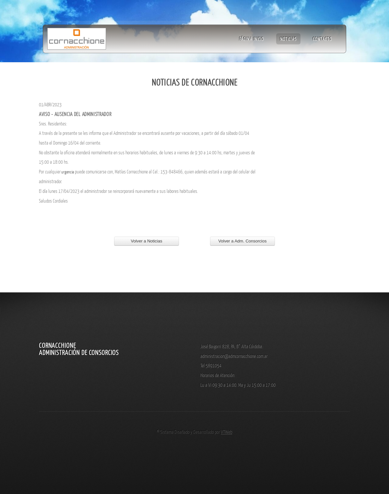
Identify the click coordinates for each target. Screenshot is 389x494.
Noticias (288, 39)
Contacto (322, 39)
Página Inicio (251, 39)
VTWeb (226, 432)
